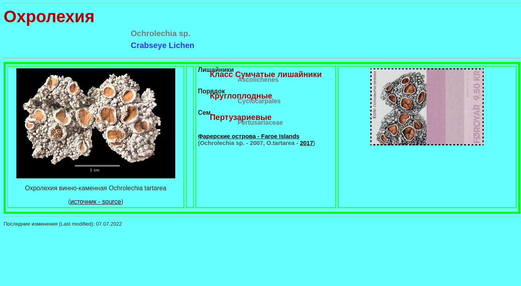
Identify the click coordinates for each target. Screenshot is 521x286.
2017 (306, 142)
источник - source (95, 201)
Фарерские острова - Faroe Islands (249, 136)
